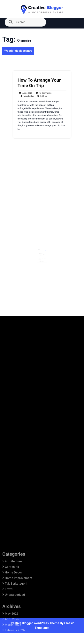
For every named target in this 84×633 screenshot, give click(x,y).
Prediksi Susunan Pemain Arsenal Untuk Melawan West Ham (42, 253)
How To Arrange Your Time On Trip (39, 85)
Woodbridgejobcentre (18, 51)
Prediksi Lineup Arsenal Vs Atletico (41, 255)
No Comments (42, 94)
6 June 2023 (27, 94)
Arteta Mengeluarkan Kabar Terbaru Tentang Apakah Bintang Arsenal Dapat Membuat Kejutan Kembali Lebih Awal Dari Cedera (42, 259)
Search (39, 248)
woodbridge (28, 96)
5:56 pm (41, 96)
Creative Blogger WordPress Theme (35, 623)
